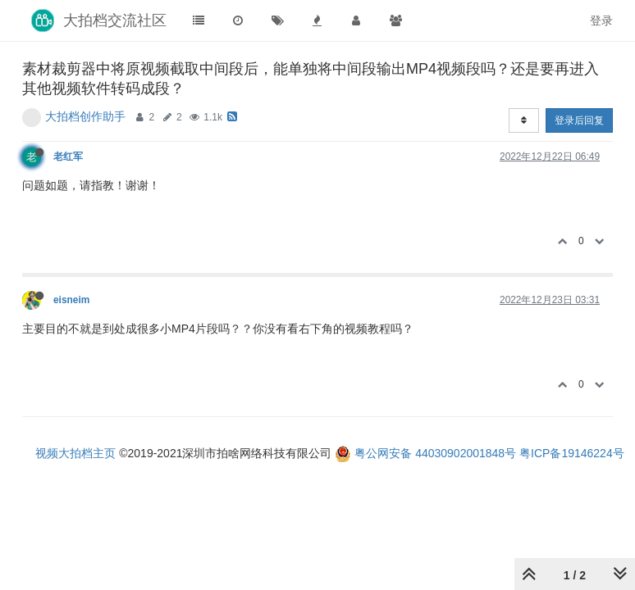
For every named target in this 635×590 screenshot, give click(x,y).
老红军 (68, 156)
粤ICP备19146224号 (571, 453)
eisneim (71, 300)
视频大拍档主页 (75, 453)
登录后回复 (579, 120)
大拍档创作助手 (85, 116)
